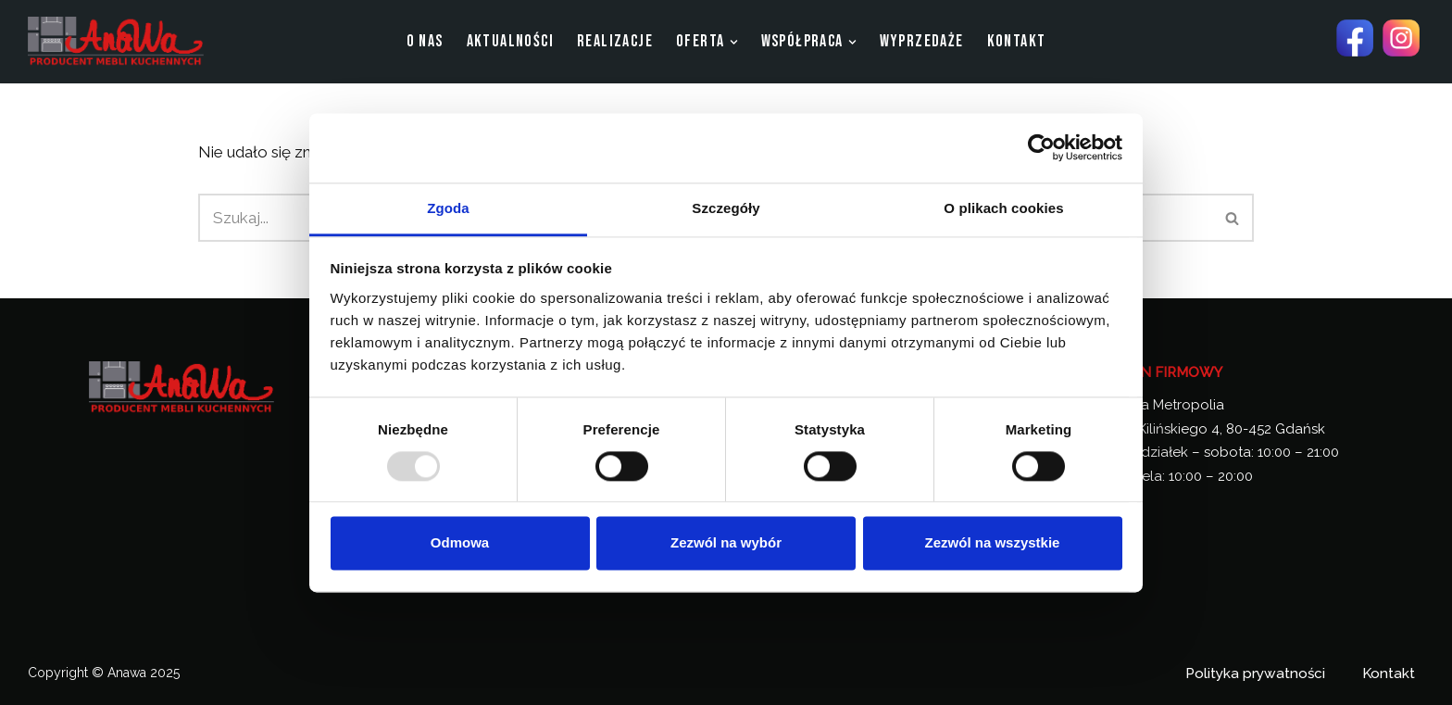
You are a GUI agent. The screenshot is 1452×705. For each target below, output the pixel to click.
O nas (425, 41)
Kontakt (1016, 41)
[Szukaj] (1233, 218)
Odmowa (460, 543)
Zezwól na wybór (726, 543)
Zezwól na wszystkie (992, 543)
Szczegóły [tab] (725, 208)
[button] (734, 42)
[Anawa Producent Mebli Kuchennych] (116, 42)
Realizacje (615, 41)
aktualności (510, 41)
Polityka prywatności (1255, 673)
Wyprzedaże (922, 41)
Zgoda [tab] (448, 208)
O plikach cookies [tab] (1003, 208)
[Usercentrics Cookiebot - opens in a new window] (1041, 147)
